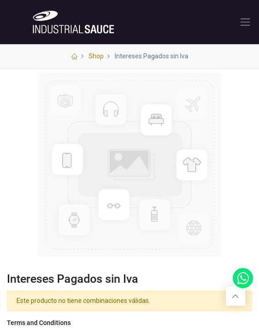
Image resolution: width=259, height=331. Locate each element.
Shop (96, 56)
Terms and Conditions (39, 322)
